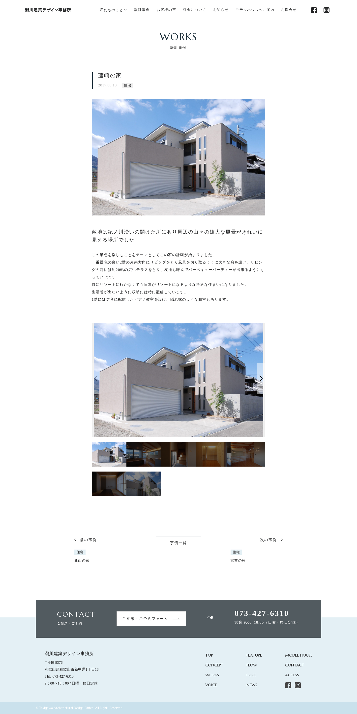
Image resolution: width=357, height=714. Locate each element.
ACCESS (292, 674)
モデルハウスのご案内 (255, 10)
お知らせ (221, 10)
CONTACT (294, 664)
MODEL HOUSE (298, 655)
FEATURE (254, 655)
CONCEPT (214, 664)
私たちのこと (111, 10)
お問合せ (289, 10)
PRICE (251, 674)
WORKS (212, 674)
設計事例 (142, 10)
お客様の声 (166, 10)
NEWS (251, 684)
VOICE (211, 684)
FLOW (251, 664)
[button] (261, 378)
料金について (194, 10)
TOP (209, 655)
